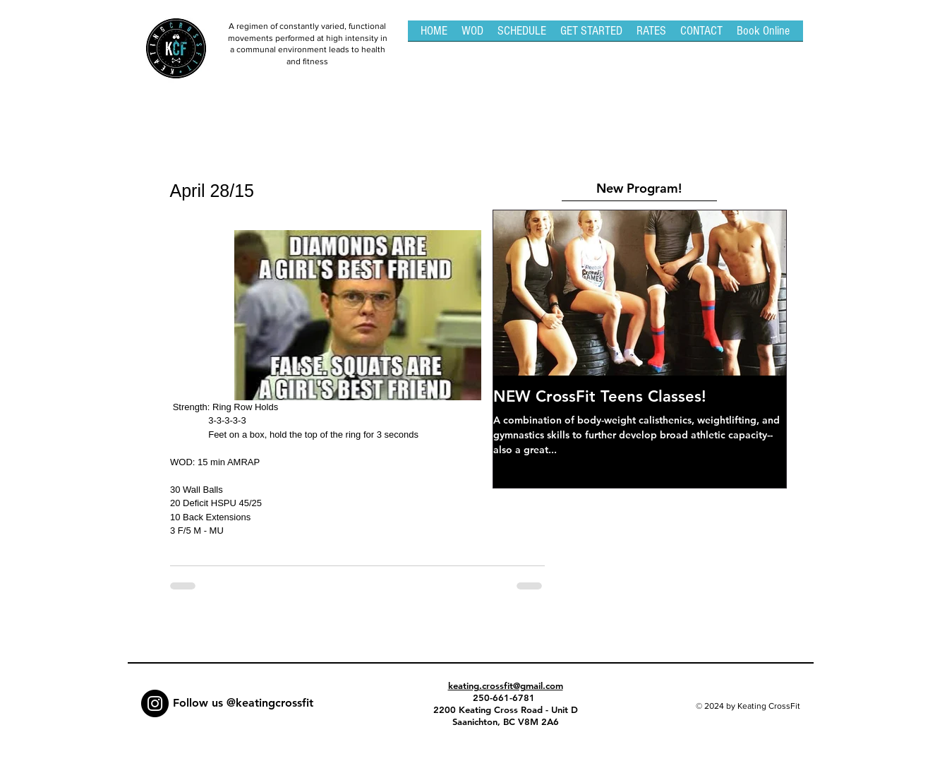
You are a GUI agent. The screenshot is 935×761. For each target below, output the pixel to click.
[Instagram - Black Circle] (155, 703)
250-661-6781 (505, 697)
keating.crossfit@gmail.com (505, 685)
